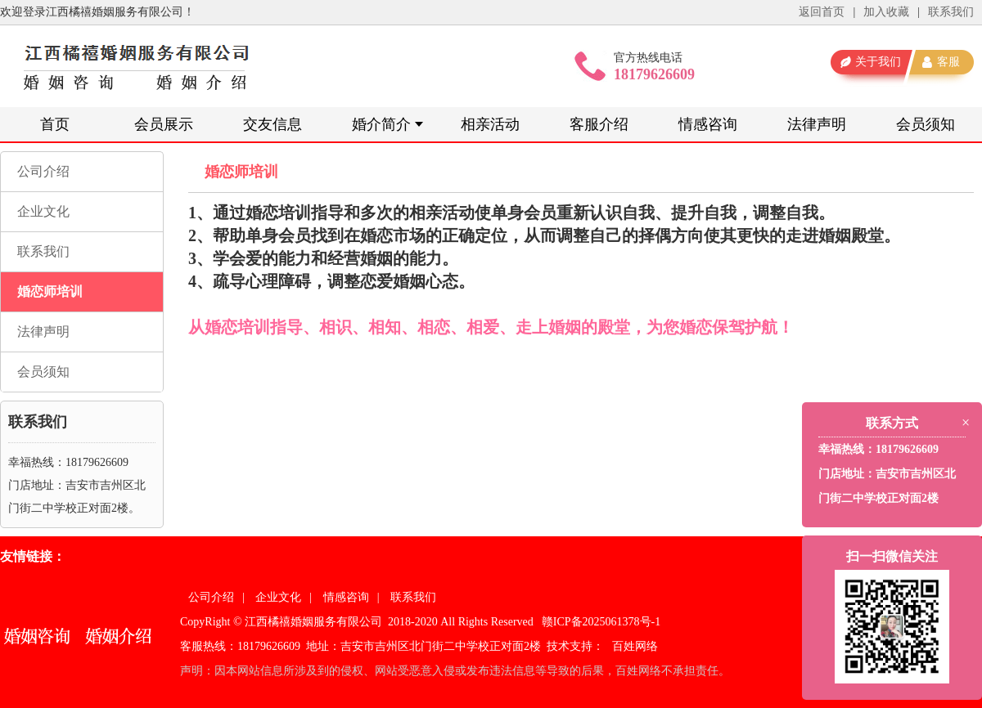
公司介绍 (43, 171)
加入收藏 (886, 12)
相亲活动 (490, 124)
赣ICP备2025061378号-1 (601, 622)
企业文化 (43, 211)
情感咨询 (707, 124)
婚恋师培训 (50, 291)
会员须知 (925, 124)
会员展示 (163, 124)
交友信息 (272, 124)
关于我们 (878, 62)
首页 (55, 124)
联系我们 (951, 12)
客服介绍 (599, 124)
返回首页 (822, 12)
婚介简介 (381, 124)
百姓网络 (635, 646)
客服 (948, 62)
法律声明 (816, 124)
